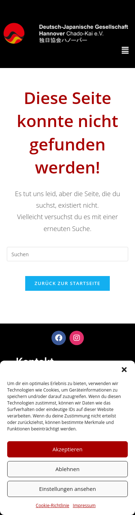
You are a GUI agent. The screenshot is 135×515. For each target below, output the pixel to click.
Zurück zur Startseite (67, 283)
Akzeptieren (67, 449)
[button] (124, 369)
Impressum (84, 505)
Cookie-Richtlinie (52, 505)
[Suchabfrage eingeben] (68, 254)
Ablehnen (67, 469)
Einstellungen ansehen (67, 488)
